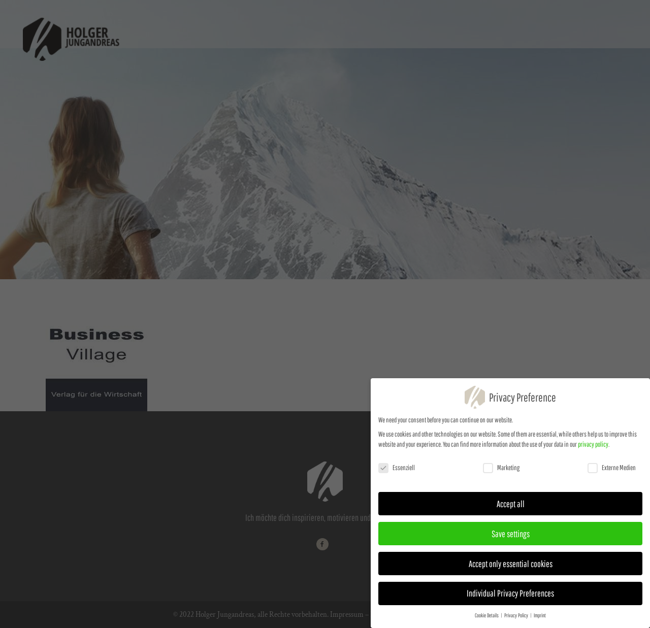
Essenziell (396, 471)
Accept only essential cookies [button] (510, 566)
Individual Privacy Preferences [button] (510, 596)
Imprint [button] (540, 619)
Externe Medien (612, 471)
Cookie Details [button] (487, 619)
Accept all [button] (511, 507)
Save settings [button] (511, 537)
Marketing (501, 471)
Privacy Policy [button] (516, 619)
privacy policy (593, 447)
